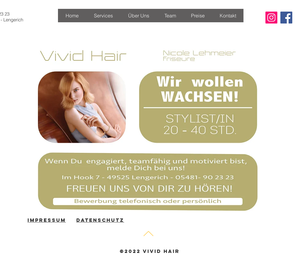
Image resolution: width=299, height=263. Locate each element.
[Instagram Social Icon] (271, 17)
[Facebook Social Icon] (286, 17)
